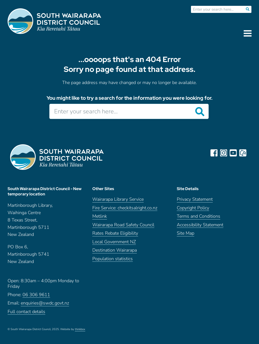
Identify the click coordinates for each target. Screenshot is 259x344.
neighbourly (242, 152)
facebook (214, 152)
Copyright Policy (193, 208)
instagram (223, 152)
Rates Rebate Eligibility (115, 233)
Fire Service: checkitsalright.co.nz (124, 208)
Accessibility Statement (200, 225)
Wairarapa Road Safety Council (123, 225)
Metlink (99, 216)
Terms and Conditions (198, 216)
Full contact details (26, 312)
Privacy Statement (195, 199)
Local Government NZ (114, 242)
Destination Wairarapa (114, 250)
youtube (233, 152)
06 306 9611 (36, 295)
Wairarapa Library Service (118, 199)
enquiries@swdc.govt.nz (45, 303)
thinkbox (80, 329)
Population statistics (112, 259)
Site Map (185, 233)
